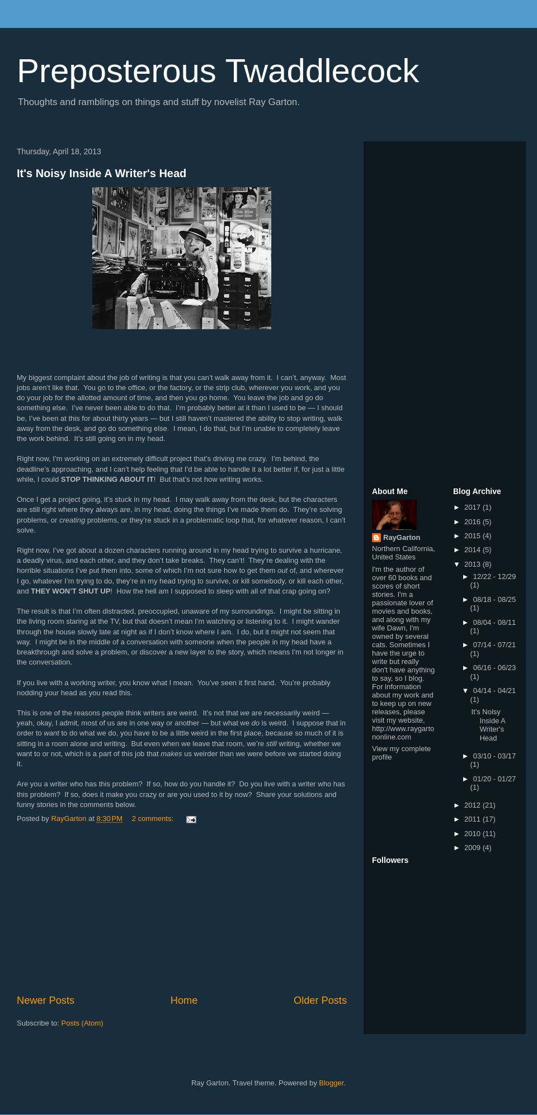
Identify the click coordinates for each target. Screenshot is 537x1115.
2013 (473, 564)
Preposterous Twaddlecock (218, 70)
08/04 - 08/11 (494, 622)
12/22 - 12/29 (494, 576)
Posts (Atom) (82, 1023)
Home (184, 1000)
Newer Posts (45, 1000)
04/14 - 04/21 (494, 690)
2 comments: (154, 818)
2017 (473, 507)
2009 (473, 847)
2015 (473, 536)
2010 (473, 833)
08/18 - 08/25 (494, 599)
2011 (473, 819)
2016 (473, 522)
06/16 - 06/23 (494, 667)
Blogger (331, 1083)
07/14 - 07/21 (494, 644)
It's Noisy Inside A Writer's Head (101, 173)
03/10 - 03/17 (494, 756)
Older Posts (320, 1000)
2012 (473, 805)
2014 (473, 549)
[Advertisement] (182, 909)
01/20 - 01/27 (494, 779)
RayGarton (401, 537)
